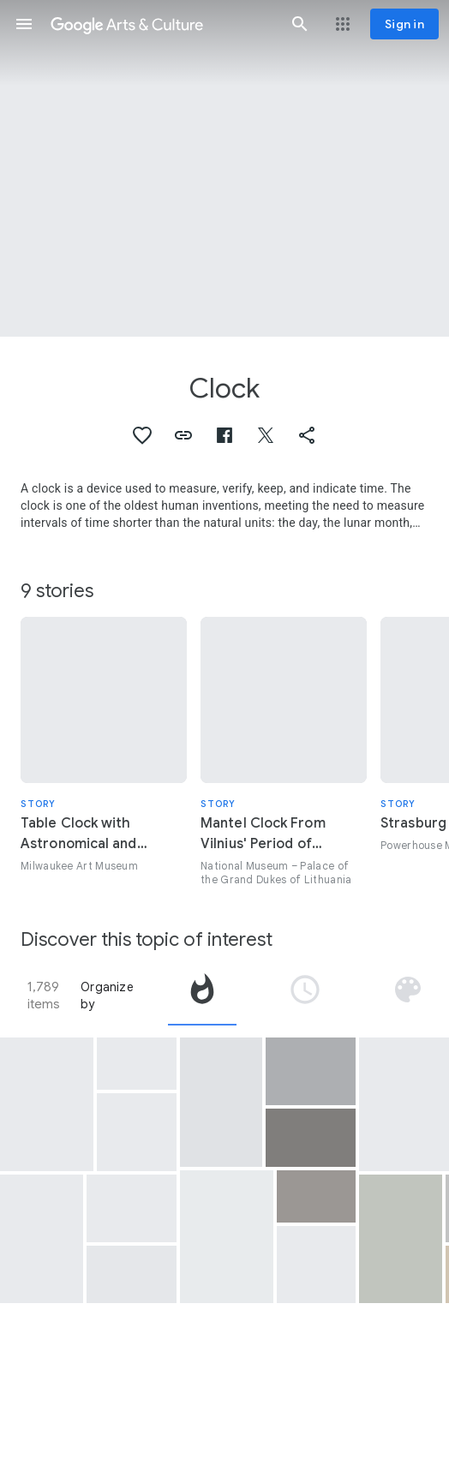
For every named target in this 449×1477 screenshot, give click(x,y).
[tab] (202, 996)
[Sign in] (404, 24)
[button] (24, 24)
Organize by (107, 995)
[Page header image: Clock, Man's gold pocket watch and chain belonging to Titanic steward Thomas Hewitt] (224, 168)
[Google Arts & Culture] (162, 24)
